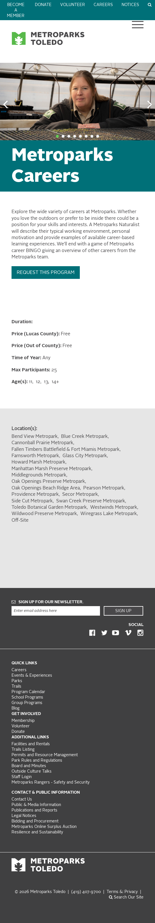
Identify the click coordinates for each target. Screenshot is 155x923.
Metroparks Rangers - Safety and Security (51, 782)
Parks (17, 681)
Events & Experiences (32, 676)
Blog (16, 708)
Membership (24, 721)
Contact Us (22, 799)
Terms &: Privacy (122, 892)
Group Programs (27, 703)
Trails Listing (23, 750)
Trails (16, 687)
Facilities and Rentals (31, 744)
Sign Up (123, 611)
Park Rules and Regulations (37, 761)
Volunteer (72, 5)
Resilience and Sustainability (37, 832)
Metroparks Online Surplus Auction (44, 827)
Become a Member (15, 10)
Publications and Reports (34, 810)
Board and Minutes (29, 766)
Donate (43, 5)
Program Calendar (28, 692)
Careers (103, 5)
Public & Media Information (36, 805)
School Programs (27, 697)
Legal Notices (24, 816)
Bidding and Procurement (35, 821)
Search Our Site (126, 897)
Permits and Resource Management (45, 755)
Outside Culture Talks (32, 771)
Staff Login (22, 777)
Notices (130, 5)
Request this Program (46, 273)
